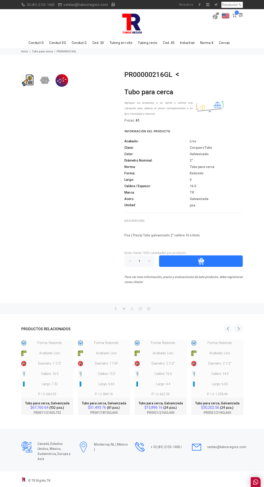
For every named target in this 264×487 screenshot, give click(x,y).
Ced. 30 (98, 43)
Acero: (129, 199)
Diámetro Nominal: (138, 160)
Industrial (187, 43)
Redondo (197, 173)
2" (191, 160)
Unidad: (130, 205)
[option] (47, 373)
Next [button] (238, 328)
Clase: (129, 147)
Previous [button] (228, 328)
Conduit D (36, 43)
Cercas (224, 43)
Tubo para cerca (42, 51)
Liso (193, 141)
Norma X (207, 43)
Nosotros (186, 4)
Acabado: (131, 141)
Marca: (129, 192)
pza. (193, 205)
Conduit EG (57, 43)
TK (49, 480)
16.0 (193, 186)
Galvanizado (199, 154)
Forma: (129, 173)
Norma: (130, 167)
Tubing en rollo (120, 43)
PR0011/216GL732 (47, 412)
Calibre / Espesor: (137, 186)
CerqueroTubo (201, 147)
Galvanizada (199, 199)
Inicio (24, 51)
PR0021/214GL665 (217, 412)
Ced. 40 (169, 43)
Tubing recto (147, 43)
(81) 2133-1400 (42, 5)
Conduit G (79, 43)
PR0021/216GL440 (160, 412)
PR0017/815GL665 (104, 412)
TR (192, 192)
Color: (129, 154)
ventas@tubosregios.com (86, 5)
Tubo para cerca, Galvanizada (47, 403)
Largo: (129, 179)
